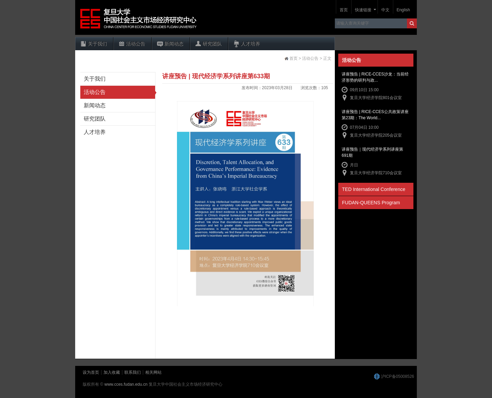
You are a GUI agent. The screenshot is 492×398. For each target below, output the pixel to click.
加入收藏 (112, 372)
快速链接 (363, 10)
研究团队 (212, 43)
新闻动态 (173, 43)
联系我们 (132, 372)
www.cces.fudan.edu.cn (126, 384)
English (403, 10)
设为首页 (91, 372)
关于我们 (97, 43)
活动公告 (135, 43)
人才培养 (250, 43)
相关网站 (153, 372)
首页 (344, 10)
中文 (385, 10)
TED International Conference (373, 189)
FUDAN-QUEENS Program (371, 202)
